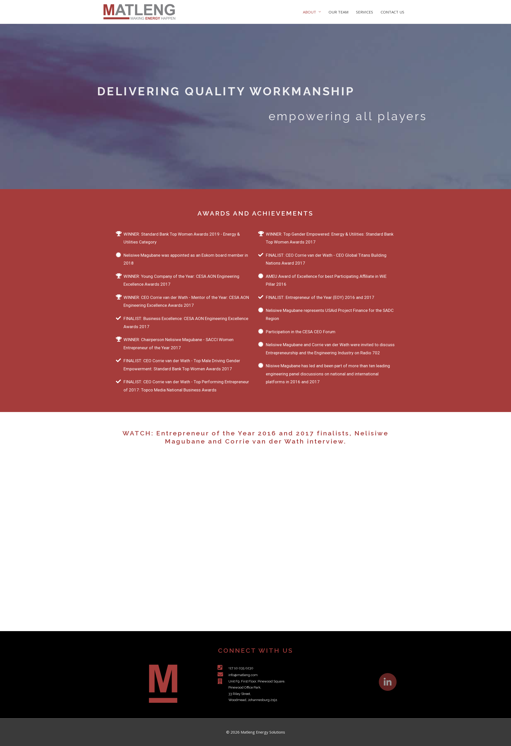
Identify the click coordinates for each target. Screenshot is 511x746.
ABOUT (309, 11)
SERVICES (364, 11)
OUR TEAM (338, 11)
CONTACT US (392, 11)
